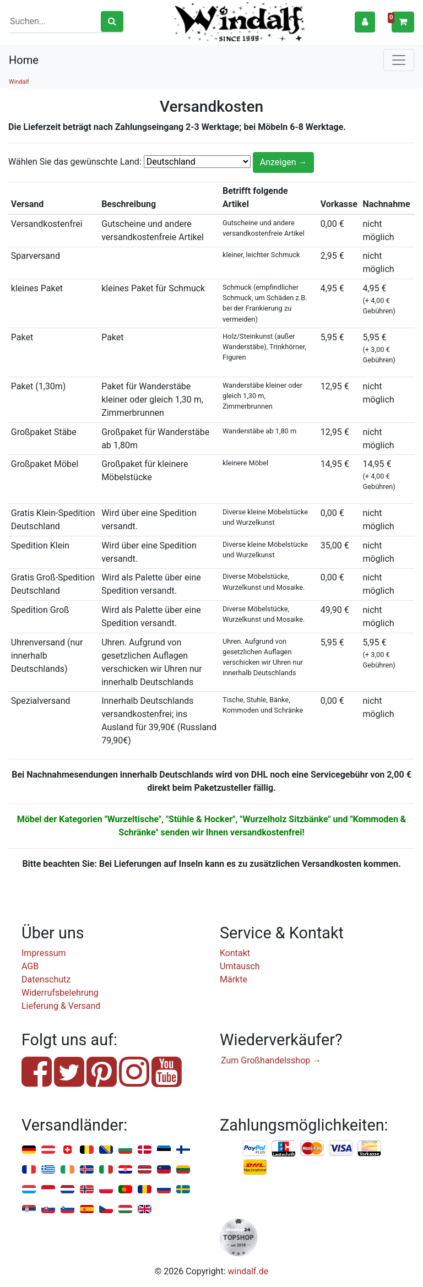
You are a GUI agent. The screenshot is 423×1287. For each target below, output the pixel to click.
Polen (106, 1189)
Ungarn (125, 1209)
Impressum (43, 953)
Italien (106, 1170)
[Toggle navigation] (398, 60)
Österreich (48, 1150)
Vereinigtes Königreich (144, 1209)
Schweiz (67, 1150)
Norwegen (87, 1189)
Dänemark (144, 1150)
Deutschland (29, 1150)
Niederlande (67, 1189)
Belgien (87, 1150)
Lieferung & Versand (60, 1006)
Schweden (183, 1189)
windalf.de (248, 1271)
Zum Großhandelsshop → (271, 1060)
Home (24, 60)
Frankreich (29, 1170)
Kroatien (125, 1170)
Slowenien (67, 1209)
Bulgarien (125, 1150)
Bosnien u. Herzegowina (106, 1150)
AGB (30, 966)
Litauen (183, 1170)
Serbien (29, 1209)
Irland (67, 1170)
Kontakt (235, 953)
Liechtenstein (164, 1170)
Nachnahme (255, 1167)
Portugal (125, 1189)
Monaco (48, 1189)
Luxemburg (29, 1189)
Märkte (233, 979)
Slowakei (48, 1209)
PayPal (255, 1148)
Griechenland (48, 1170)
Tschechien (106, 1209)
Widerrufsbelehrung (60, 992)
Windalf (19, 81)
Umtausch (240, 966)
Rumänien (144, 1189)
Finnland (183, 1150)
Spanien (87, 1209)
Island (87, 1170)
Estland (164, 1150)
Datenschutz (45, 979)
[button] (365, 22)
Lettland (144, 1170)
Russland (164, 1189)
